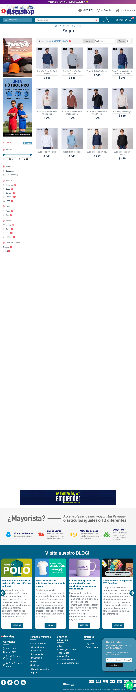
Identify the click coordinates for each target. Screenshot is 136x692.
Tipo (8, 206)
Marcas (9, 166)
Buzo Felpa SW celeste (72, 152)
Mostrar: (122, 41)
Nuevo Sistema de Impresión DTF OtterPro (117, 582)
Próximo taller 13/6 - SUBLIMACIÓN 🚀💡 (68, 2)
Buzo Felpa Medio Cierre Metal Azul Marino (122, 72)
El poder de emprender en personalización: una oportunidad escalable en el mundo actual (83, 584)
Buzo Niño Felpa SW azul (97, 152)
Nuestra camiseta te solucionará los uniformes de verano (50, 583)
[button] (2, 593)
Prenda (9, 181)
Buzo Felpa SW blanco (47, 152)
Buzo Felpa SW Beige (122, 111)
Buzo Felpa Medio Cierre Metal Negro (97, 112)
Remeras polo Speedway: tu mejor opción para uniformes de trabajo (16, 583)
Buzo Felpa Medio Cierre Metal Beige (47, 112)
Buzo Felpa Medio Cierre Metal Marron (72, 112)
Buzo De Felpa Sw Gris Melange (72, 72)
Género (9, 221)
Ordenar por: (90, 41)
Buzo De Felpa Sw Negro (97, 71)
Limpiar (28, 143)
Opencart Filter (13, 243)
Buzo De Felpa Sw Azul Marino (47, 72)
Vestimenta (64, 26)
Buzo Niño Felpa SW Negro (122, 153)
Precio (9, 150)
